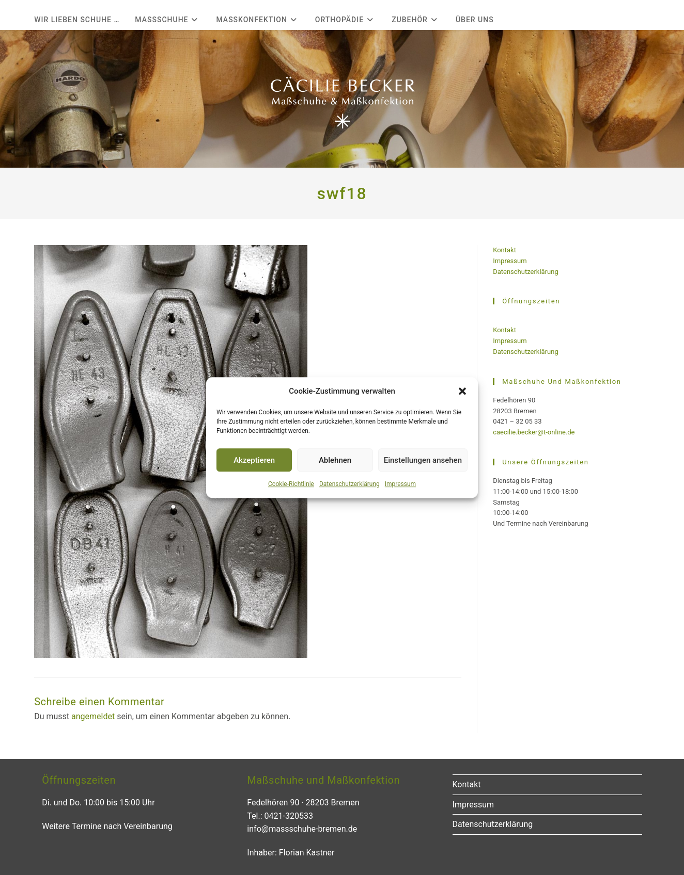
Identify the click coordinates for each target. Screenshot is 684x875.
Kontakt (504, 250)
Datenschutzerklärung (349, 484)
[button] (462, 391)
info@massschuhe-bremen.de (302, 829)
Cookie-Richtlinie (291, 484)
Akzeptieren (254, 460)
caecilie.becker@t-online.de (533, 432)
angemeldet (93, 716)
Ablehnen (335, 460)
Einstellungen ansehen (423, 460)
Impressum (400, 484)
